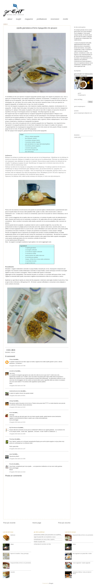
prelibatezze (42, 19)
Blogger (51, 583)
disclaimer (77, 135)
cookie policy (77, 137)
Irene (10, 412)
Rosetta (11, 464)
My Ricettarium (13, 427)
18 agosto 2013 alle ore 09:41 (17, 395)
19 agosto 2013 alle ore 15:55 (17, 433)
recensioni (55, 19)
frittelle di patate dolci (39, 541)
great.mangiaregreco (79, 106)
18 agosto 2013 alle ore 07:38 (17, 385)
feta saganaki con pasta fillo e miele (82, 553)
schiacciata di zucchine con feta (42, 544)
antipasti (13, 352)
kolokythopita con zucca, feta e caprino (44, 539)
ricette (65, 19)
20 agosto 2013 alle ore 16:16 (17, 472)
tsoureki (12, 572)
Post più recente (9, 523)
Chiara (11, 359)
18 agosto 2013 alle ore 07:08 (17, 365)
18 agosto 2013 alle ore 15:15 (17, 422)
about (10, 19)
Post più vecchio (64, 523)
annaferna (12, 371)
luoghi (18, 19)
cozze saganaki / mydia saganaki (81, 563)
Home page (36, 523)
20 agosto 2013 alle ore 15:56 (17, 458)
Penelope (12, 439)
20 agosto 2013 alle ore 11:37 (17, 448)
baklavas (12, 535)
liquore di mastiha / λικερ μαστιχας (19, 553)
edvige (11, 401)
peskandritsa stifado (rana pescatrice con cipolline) (47, 534)
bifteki (12, 544)
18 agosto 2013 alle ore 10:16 (17, 407)
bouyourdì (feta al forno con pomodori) (20, 563)
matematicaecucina (15, 391)
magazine (29, 19)
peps (10, 454)
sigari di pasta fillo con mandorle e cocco (44, 537)
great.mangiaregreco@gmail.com (83, 113)
